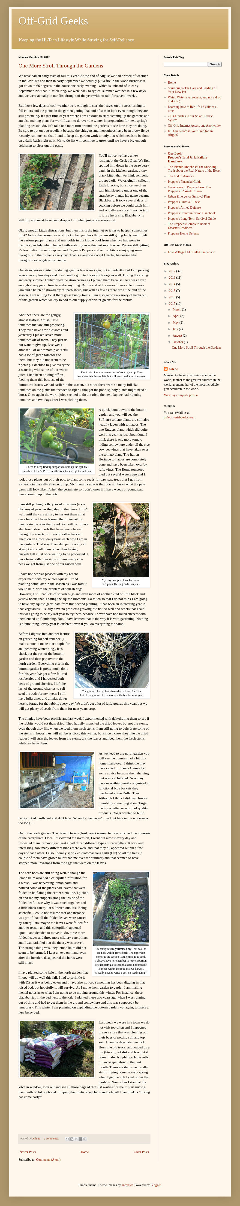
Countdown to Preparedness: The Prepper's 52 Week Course (189, 189)
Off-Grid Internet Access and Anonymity (194, 125)
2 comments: (52, 1138)
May (176, 322)
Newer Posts (28, 1152)
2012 (172, 271)
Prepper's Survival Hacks (184, 202)
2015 (172, 290)
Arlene (173, 369)
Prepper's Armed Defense (184, 207)
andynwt (127, 1185)
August (178, 335)
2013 (172, 277)
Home (85, 1152)
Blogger (155, 1185)
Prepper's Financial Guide (184, 181)
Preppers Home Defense (183, 233)
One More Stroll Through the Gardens (60, 66)
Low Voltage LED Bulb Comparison (191, 252)
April (176, 316)
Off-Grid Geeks (53, 21)
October (178, 342)
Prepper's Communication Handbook (192, 213)
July (176, 329)
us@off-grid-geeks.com (179, 417)
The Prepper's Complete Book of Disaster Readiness (189, 226)
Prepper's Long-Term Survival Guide (192, 218)
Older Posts (141, 1152)
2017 (172, 303)
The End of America (181, 176)
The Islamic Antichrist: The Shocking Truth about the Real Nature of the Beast (194, 169)
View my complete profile (181, 395)
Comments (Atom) (48, 1159)
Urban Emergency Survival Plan (189, 196)
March (177, 309)
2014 (172, 284)
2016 (172, 297)
